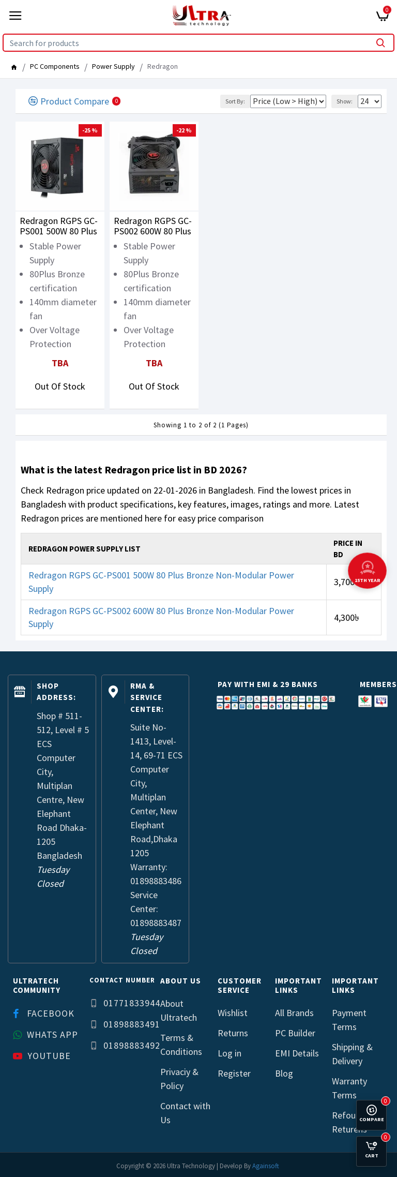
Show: (345, 101)
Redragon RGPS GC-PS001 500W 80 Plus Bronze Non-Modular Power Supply (60, 226)
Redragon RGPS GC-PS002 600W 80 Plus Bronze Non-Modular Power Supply (154, 226)
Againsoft (265, 1165)
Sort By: (235, 101)
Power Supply (113, 66)
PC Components (55, 66)
